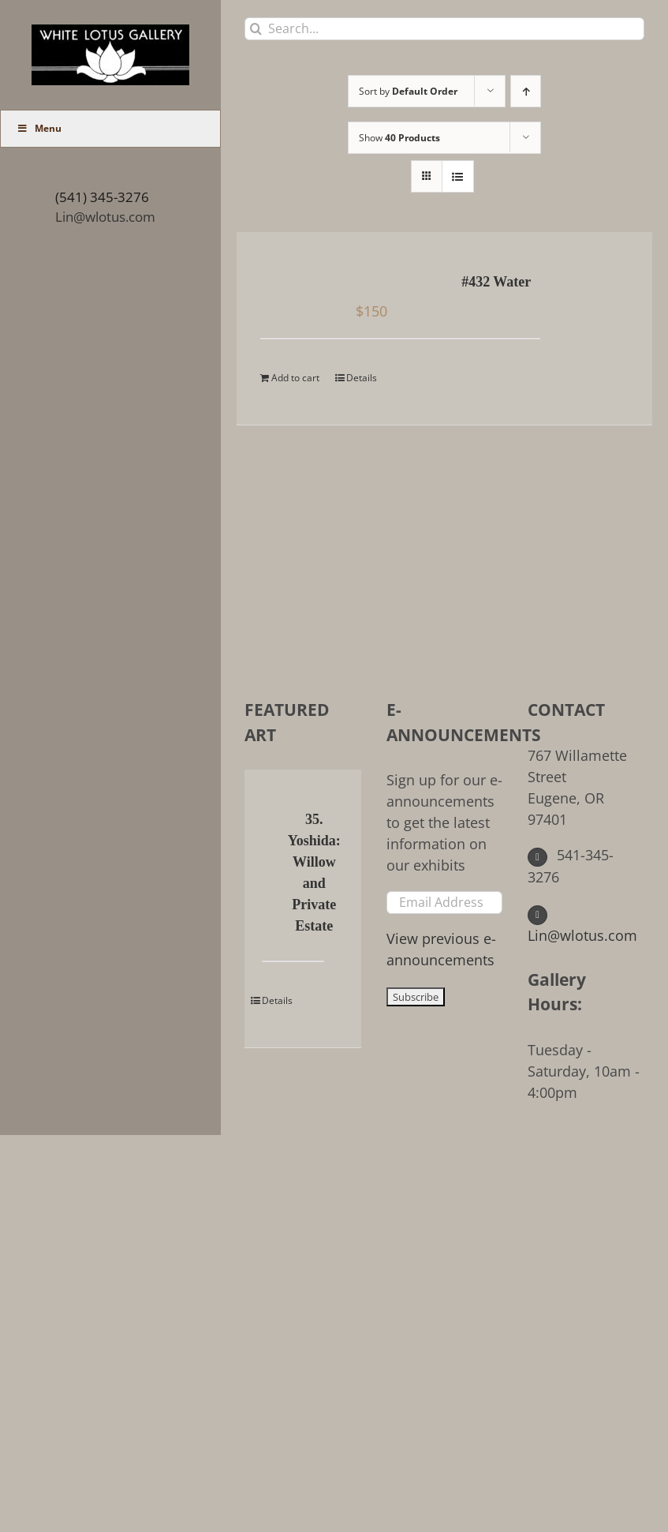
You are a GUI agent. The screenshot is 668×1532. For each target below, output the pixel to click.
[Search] (255, 28)
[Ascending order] (525, 91)
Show (399, 137)
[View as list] (457, 176)
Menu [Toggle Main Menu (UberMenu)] (39, 128)
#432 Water (496, 282)
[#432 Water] (296, 283)
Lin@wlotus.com (105, 217)
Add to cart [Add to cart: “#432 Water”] (295, 377)
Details (361, 377)
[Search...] (444, 28)
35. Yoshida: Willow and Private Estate (314, 872)
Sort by (408, 91)
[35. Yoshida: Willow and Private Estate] (270, 821)
